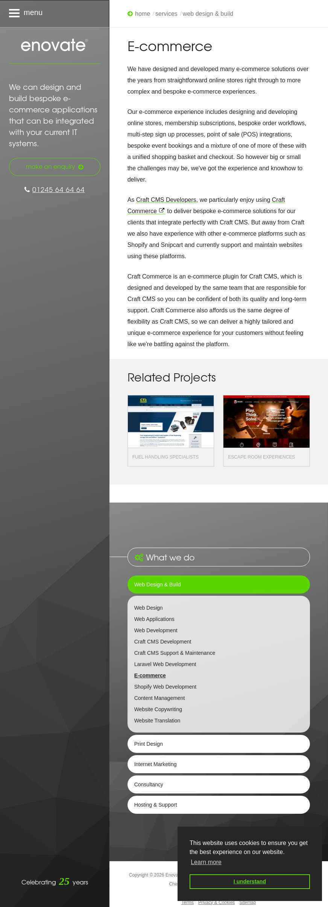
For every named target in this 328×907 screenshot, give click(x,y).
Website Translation (157, 721)
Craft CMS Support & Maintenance (175, 653)
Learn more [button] (206, 862)
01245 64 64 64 (54, 189)
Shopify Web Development (165, 687)
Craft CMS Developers (166, 200)
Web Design (148, 608)
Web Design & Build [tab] (157, 584)
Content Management (159, 698)
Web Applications (154, 619)
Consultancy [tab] (148, 784)
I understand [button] (250, 881)
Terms (187, 902)
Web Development (156, 630)
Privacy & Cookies (216, 902)
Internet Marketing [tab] (155, 764)
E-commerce (150, 675)
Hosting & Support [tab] (155, 805)
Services (166, 14)
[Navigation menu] (54, 13)
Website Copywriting (158, 709)
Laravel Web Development (165, 664)
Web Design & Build (208, 14)
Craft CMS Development (162, 642)
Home (142, 14)
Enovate (54, 45)
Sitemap (247, 902)
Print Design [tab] (148, 744)
